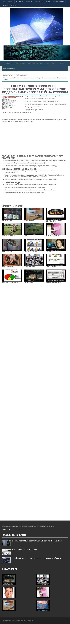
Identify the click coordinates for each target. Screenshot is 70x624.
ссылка (15, 160)
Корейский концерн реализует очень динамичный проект (37, 558)
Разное (53, 63)
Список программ (58, 1)
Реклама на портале (9, 5)
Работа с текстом (32, 63)
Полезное (29, 1)
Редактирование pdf (9, 68)
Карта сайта (6, 529)
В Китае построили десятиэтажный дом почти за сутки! (37, 541)
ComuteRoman (10, 63)
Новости (10, 1)
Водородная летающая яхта (24, 550)
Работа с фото (44, 63)
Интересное (19, 1)
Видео (48, 1)
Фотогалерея (39, 1)
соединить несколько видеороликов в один (18, 121)
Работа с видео (20, 63)
